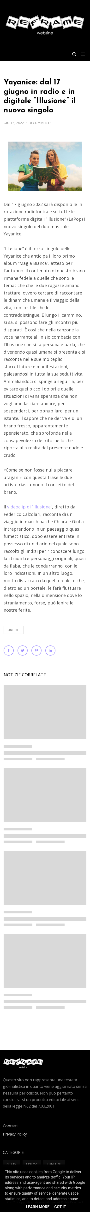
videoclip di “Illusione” (29, 507)
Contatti (10, 1126)
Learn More (37, 1207)
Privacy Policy (15, 1134)
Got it (60, 1207)
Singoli (13, 630)
